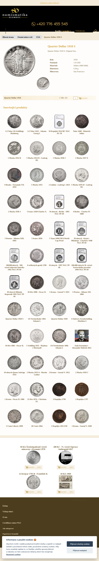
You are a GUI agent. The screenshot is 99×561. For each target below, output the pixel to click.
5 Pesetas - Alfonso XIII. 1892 (14, 239)
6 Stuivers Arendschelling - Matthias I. (81, 320)
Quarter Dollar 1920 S (14, 319)
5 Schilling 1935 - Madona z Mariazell (36, 347)
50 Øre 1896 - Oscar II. (37, 292)
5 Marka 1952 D (14, 158)
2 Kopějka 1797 (81, 399)
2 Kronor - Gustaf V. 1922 (59, 372)
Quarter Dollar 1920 (59, 319)
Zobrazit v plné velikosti (49, 3)
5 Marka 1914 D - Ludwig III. (36, 159)
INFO (39, 467)
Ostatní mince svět (25, 37)
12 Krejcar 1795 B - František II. (33, 474)
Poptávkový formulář (10, 534)
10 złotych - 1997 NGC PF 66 (59, 266)
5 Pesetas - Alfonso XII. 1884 (81, 293)
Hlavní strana (8, 37)
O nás (5, 517)
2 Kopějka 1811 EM (59, 426)
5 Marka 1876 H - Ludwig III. (81, 186)
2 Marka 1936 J (14, 212)
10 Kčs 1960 (65, 474)
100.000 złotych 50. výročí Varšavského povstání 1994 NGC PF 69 (81, 267)
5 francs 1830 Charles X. (37, 212)
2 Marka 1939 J (81, 372)
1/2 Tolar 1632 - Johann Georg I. (36, 132)
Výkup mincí (8, 511)
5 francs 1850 (36, 238)
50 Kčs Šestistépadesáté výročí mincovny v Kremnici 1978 (33, 448)
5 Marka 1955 (36, 185)
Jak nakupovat (8, 528)
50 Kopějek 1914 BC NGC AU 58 (59, 132)
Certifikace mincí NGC (12, 523)
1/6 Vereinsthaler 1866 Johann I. (59, 347)
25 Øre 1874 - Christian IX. (36, 400)
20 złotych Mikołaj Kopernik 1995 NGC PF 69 (14, 294)
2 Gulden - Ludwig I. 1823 (59, 185)
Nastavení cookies (13, 554)
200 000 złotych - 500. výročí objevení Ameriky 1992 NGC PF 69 (14, 267)
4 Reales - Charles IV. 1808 (81, 213)
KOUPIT (31, 467)
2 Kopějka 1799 (59, 399)
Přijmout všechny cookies (80, 544)
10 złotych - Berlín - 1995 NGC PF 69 (59, 213)
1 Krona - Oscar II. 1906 (14, 399)
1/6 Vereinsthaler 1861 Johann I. (37, 320)
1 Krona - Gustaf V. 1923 (59, 292)
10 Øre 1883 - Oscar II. (14, 346)
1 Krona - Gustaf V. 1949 (82, 426)
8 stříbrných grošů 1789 (36, 265)
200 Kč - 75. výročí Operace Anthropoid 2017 (65, 448)
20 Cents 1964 (36, 426)
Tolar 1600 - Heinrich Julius (81, 132)
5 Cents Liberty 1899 (14, 426)
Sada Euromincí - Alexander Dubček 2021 (81, 347)
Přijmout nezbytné (80, 550)
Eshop (5, 506)
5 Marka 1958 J (59, 158)
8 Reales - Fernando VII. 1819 (14, 186)
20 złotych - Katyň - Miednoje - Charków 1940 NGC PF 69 (81, 240)
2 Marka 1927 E (81, 158)
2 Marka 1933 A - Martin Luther (37, 373)
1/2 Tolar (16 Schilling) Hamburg (14, 132)
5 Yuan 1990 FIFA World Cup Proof (59, 239)
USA (38, 37)
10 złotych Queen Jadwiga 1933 (14, 373)
